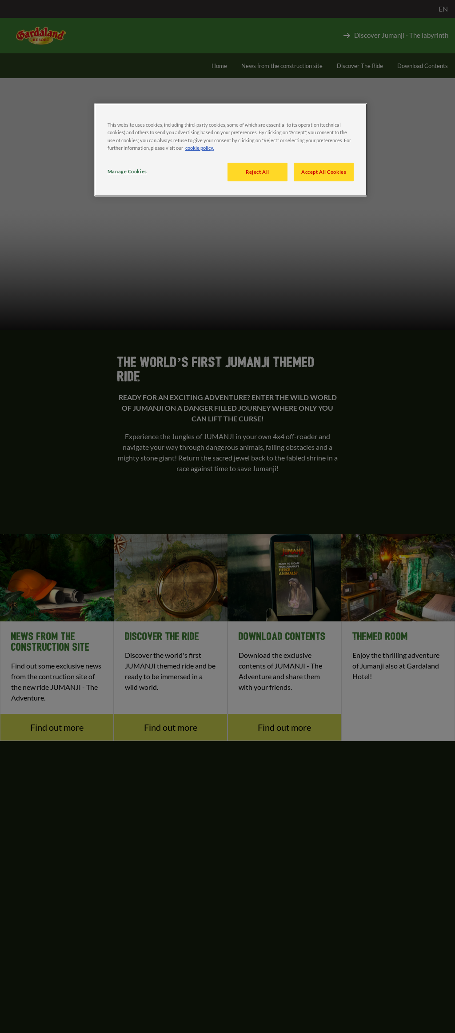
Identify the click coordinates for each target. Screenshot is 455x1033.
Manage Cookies (127, 171)
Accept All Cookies (323, 172)
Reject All (257, 172)
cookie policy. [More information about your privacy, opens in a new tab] (199, 148)
